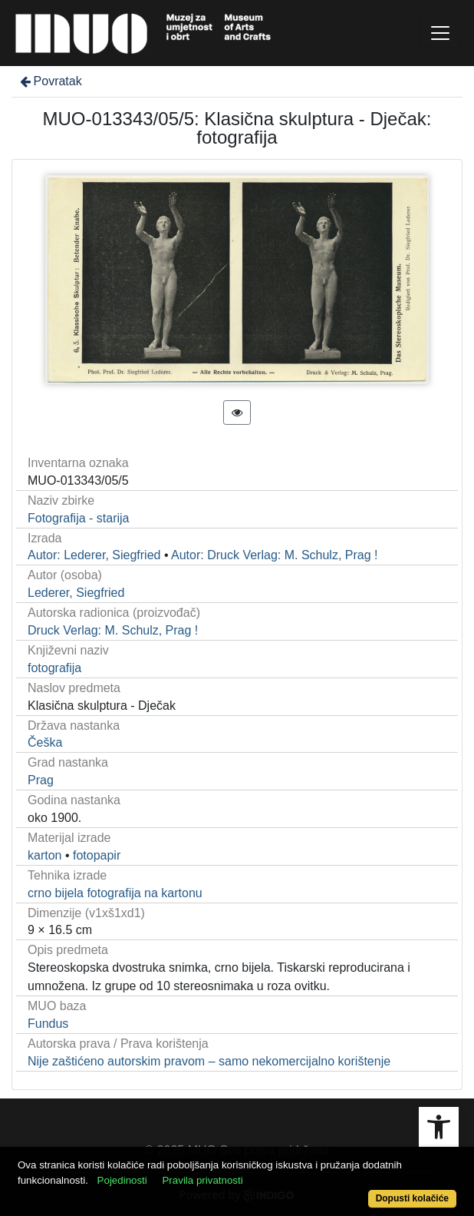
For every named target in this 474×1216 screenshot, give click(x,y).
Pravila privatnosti (202, 1180)
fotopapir (96, 855)
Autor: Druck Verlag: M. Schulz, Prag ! (274, 555)
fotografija (54, 667)
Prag (41, 780)
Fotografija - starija (79, 518)
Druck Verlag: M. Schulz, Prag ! (113, 630)
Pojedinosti (122, 1180)
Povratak (50, 81)
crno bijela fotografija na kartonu (115, 893)
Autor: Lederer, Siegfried (94, 555)
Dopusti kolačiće (412, 1198)
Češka (45, 742)
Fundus (48, 1023)
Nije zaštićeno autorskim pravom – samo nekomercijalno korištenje (209, 1061)
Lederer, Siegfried (76, 592)
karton (44, 855)
